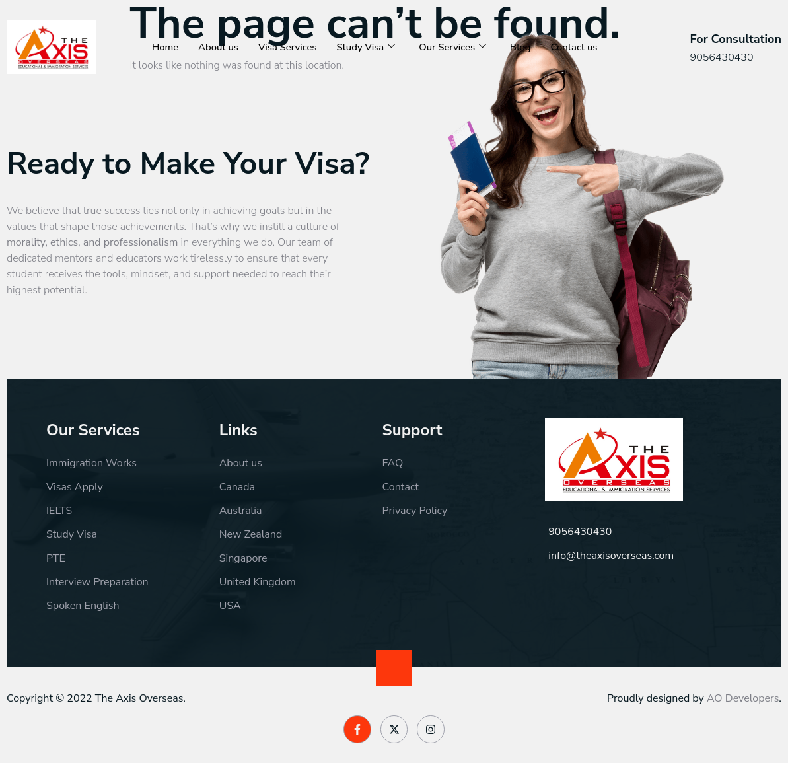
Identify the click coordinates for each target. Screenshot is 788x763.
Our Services (455, 33)
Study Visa (368, 33)
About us (219, 33)
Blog (523, 33)
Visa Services (288, 33)
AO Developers (743, 698)
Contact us (175, 60)
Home (165, 33)
